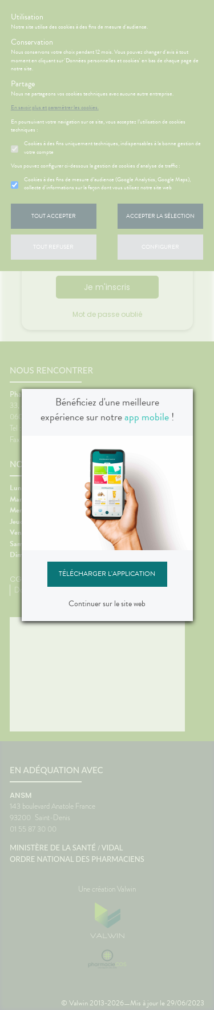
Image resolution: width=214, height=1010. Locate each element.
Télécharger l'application (107, 573)
